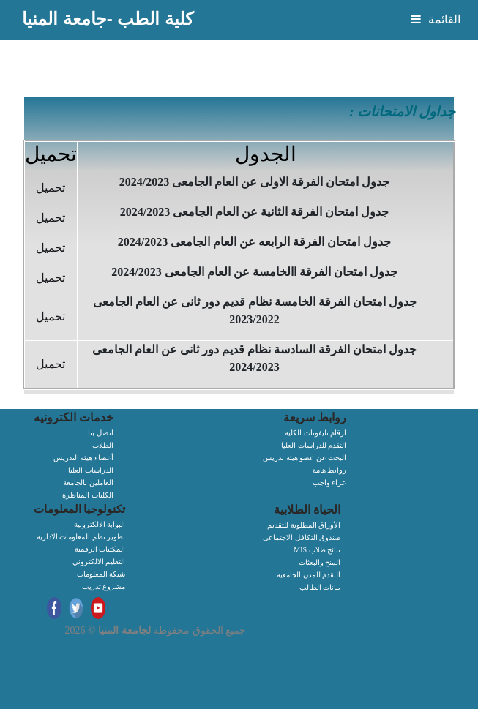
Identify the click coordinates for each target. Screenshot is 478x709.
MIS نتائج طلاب (317, 550)
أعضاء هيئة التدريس (83, 458)
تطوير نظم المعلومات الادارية (81, 537)
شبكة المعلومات (101, 574)
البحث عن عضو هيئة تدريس (304, 458)
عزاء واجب (330, 483)
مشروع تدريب (104, 586)
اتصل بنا (100, 433)
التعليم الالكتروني (99, 562)
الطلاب (102, 445)
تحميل (50, 187)
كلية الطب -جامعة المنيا (107, 19)
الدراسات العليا (90, 470)
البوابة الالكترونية (100, 524)
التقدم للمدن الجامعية (308, 575)
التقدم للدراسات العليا (313, 445)
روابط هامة (330, 470)
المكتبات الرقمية (100, 549)
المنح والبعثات (320, 562)
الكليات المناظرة (87, 495)
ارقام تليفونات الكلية (315, 433)
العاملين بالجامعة (88, 483)
